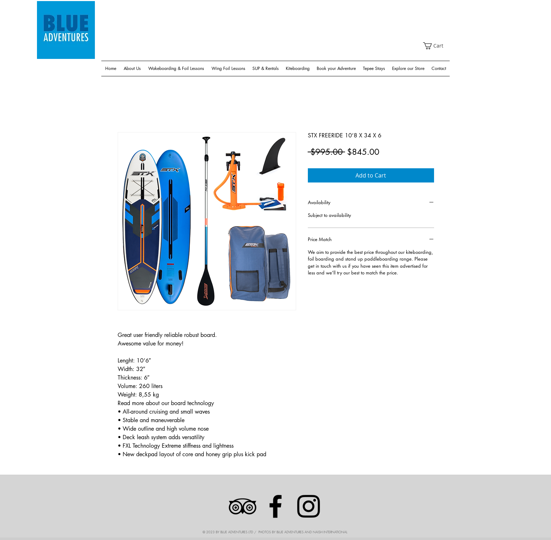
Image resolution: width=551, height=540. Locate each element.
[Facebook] (275, 506)
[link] (436, 45)
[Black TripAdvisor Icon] (242, 506)
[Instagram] (308, 506)
